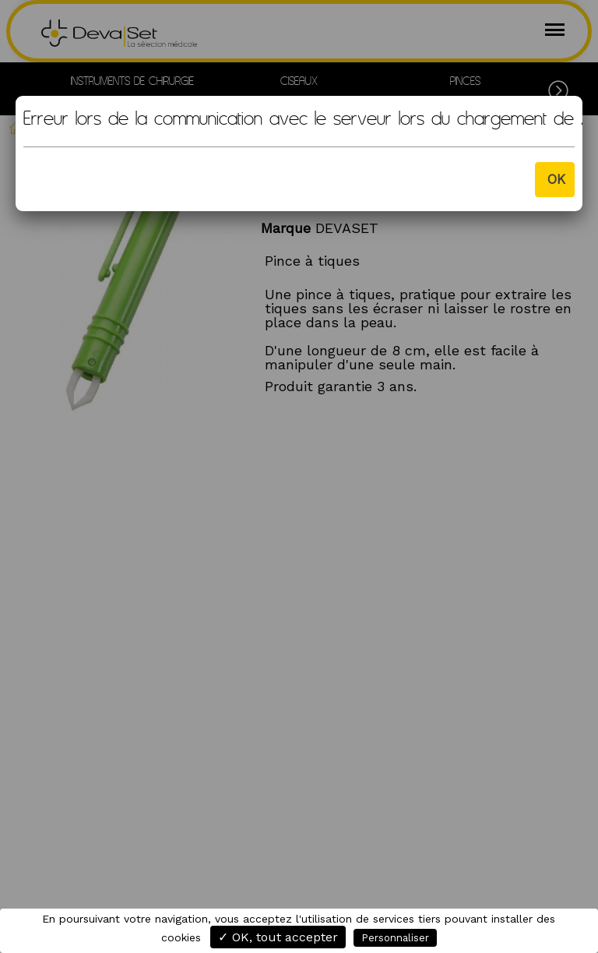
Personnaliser (395, 938)
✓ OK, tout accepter (278, 937)
